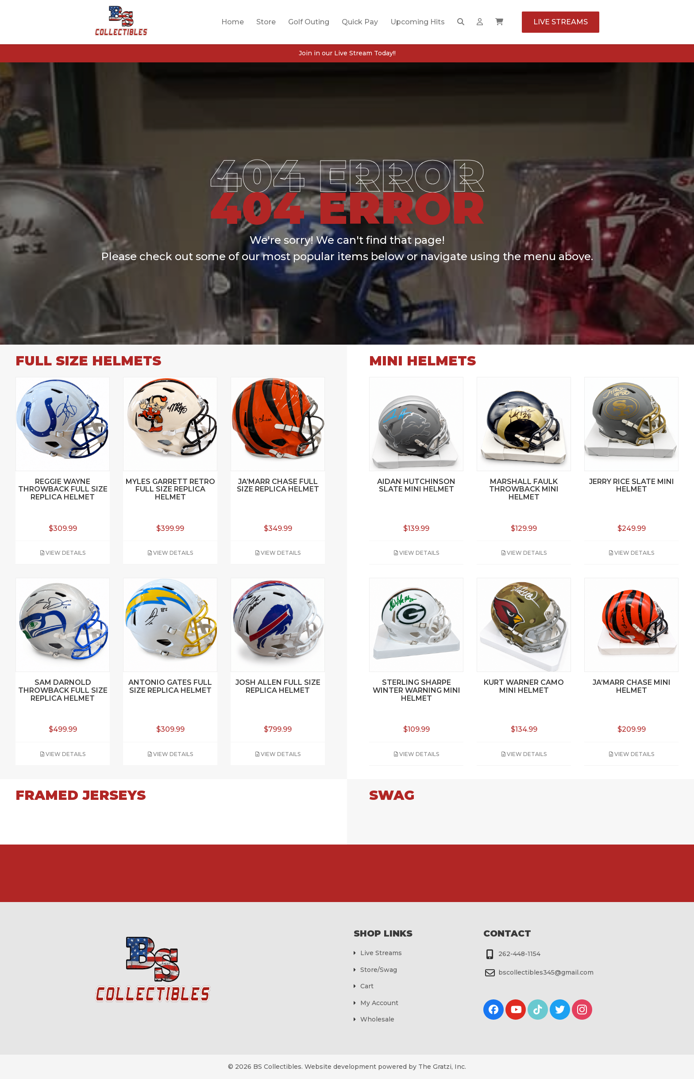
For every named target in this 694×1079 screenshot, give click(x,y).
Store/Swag (378, 970)
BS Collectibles (277, 1067)
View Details (62, 552)
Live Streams (560, 22)
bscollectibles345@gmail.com (546, 972)
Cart (367, 986)
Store (266, 22)
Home (232, 22)
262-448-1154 (519, 954)
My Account (379, 1003)
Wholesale (377, 1019)
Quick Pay (360, 22)
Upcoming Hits (417, 22)
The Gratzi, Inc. (442, 1067)
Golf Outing (308, 22)
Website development (340, 1067)
